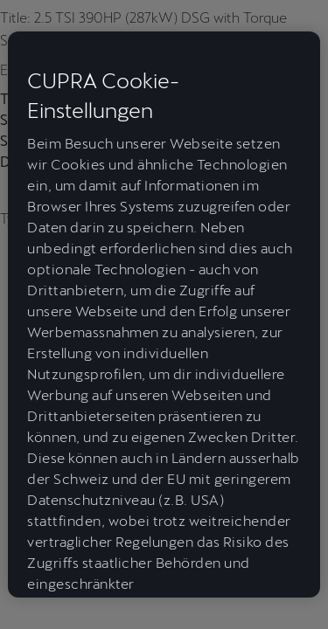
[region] (163, 314)
